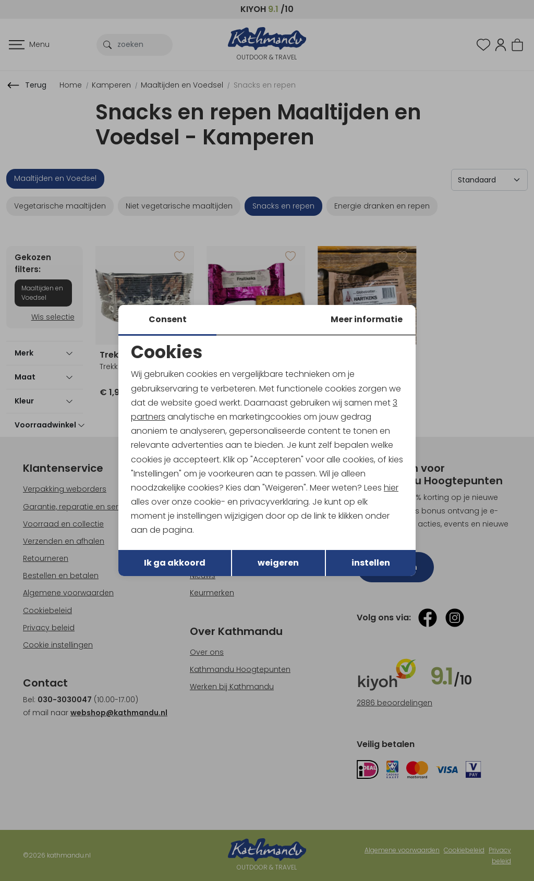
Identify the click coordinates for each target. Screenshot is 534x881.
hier (391, 488)
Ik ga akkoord (174, 563)
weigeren (278, 563)
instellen (370, 563)
